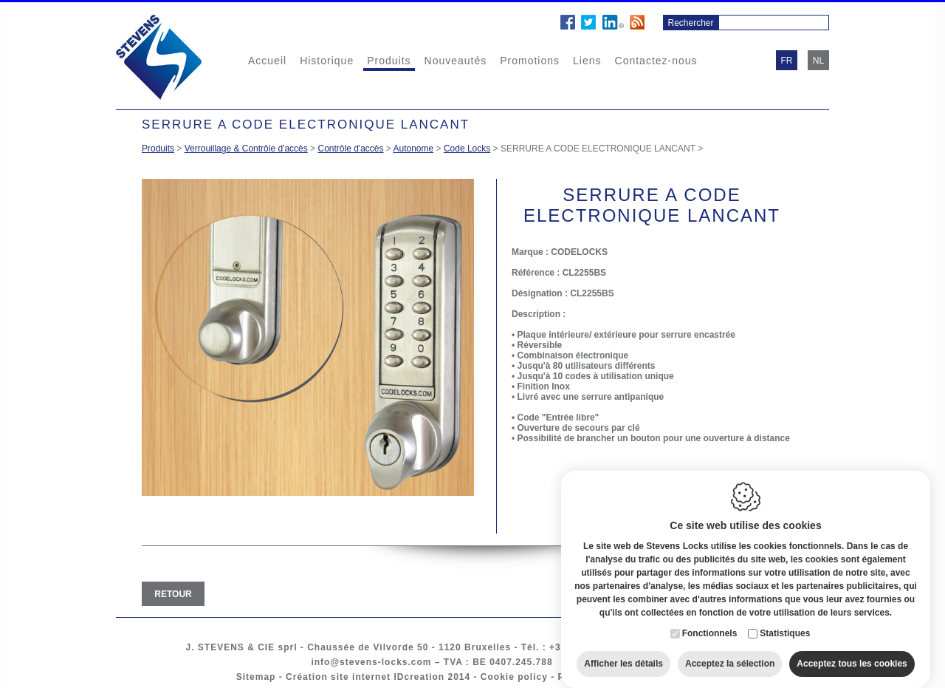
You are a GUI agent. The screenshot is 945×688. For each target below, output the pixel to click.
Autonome (414, 148)
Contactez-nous (656, 61)
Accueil (267, 61)
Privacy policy (593, 677)
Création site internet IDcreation (365, 677)
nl (818, 60)
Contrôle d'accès (350, 148)
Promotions (530, 61)
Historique (327, 61)
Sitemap (256, 677)
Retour (172, 594)
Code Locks (467, 148)
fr (787, 60)
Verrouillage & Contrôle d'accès (246, 148)
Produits (388, 61)
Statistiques (785, 619)
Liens (587, 61)
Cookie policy (514, 677)
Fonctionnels (710, 619)
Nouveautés (456, 61)
